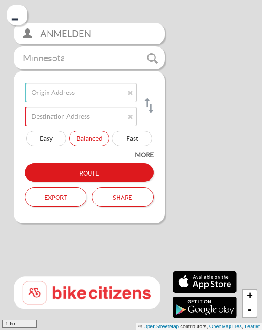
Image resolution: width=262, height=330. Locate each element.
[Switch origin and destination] (148, 105)
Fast (132, 138)
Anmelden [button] (57, 33)
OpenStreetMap (161, 326)
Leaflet (252, 326)
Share (122, 197)
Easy (46, 138)
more (144, 155)
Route (89, 172)
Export (55, 197)
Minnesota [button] (90, 58)
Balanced (89, 138)
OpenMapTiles (225, 326)
